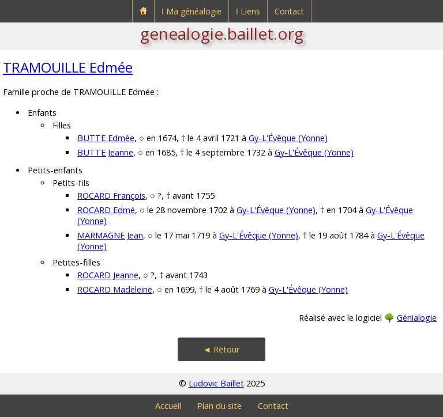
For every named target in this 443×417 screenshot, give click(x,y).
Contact (289, 11)
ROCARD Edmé (106, 209)
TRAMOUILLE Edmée (68, 67)
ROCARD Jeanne (107, 275)
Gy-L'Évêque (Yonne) (288, 137)
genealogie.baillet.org (221, 33)
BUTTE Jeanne (105, 152)
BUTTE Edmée (105, 137)
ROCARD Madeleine (114, 289)
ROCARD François (111, 195)
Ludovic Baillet (216, 383)
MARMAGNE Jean (110, 235)
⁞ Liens (248, 11)
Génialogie (417, 317)
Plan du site (219, 405)
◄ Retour (221, 349)
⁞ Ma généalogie (192, 11)
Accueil (168, 405)
